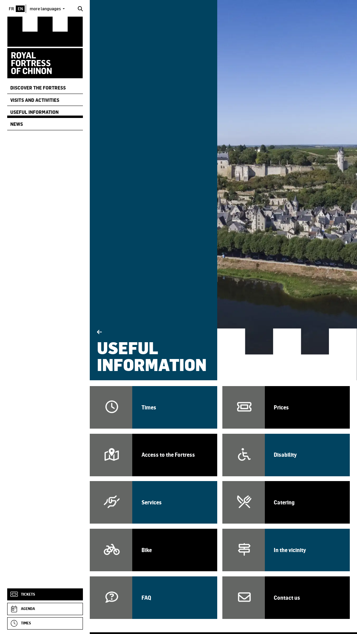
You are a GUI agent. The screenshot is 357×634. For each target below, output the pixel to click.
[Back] (99, 332)
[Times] (45, 623)
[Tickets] (45, 594)
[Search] (80, 8)
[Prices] (286, 407)
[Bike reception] (153, 550)
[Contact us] (286, 597)
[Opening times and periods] (153, 407)
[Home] (45, 47)
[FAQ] (153, 597)
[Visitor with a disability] (286, 455)
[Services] (153, 502)
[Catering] (286, 502)
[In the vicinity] (286, 550)
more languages (46, 8)
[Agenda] (45, 609)
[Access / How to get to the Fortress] (153, 455)
